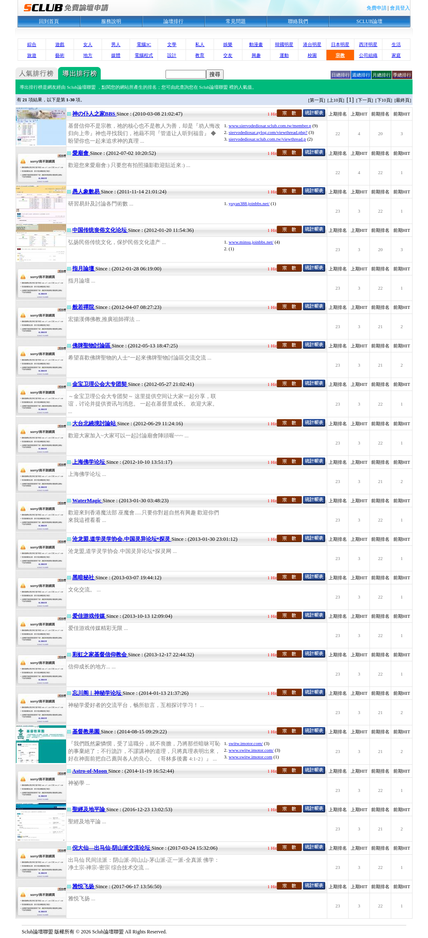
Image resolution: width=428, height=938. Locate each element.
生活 (396, 44)
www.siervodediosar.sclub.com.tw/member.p (270, 125)
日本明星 (340, 44)
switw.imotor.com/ (246, 743)
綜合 (31, 44)
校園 (312, 55)
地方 (87, 55)
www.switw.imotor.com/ (251, 750)
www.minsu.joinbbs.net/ (251, 241)
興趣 (256, 55)
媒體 (115, 55)
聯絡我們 (298, 21)
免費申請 (377, 8)
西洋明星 (368, 44)
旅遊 (31, 55)
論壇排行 (173, 21)
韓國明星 (284, 44)
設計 (171, 55)
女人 (87, 44)
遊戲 (59, 44)
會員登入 (400, 8)
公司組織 (368, 55)
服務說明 (111, 21)
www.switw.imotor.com (251, 756)
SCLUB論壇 (370, 21)
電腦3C (144, 44)
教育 (199, 55)
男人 (115, 44)
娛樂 (227, 44)
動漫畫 (256, 44)
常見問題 (236, 21)
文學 (171, 44)
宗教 (340, 55)
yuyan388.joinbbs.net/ (249, 203)
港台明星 (312, 44)
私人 (199, 44)
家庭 (396, 55)
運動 (284, 55)
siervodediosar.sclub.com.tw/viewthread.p (267, 138)
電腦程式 (144, 55)
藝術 (59, 55)
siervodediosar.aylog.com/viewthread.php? (268, 132)
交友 (227, 55)
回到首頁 (49, 21)
